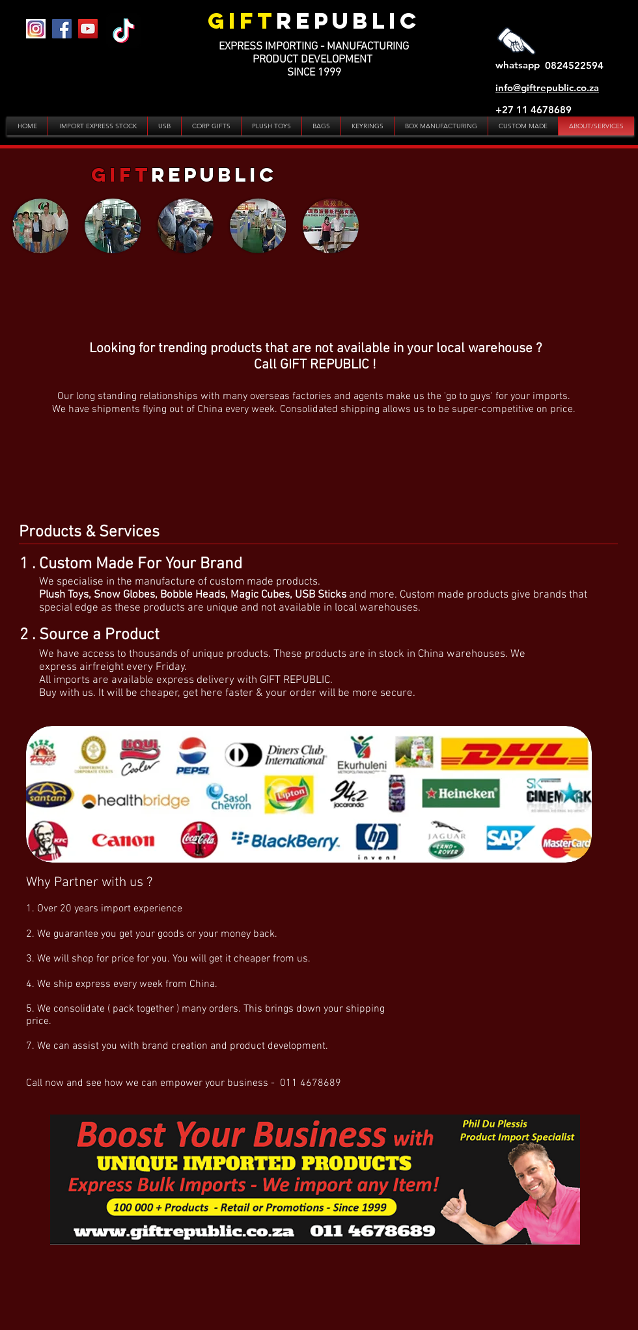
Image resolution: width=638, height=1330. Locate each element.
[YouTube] (88, 28)
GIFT (242, 21)
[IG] (36, 28)
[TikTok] (123, 30)
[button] (40, 226)
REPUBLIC (348, 21)
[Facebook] (62, 28)
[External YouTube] (511, 231)
